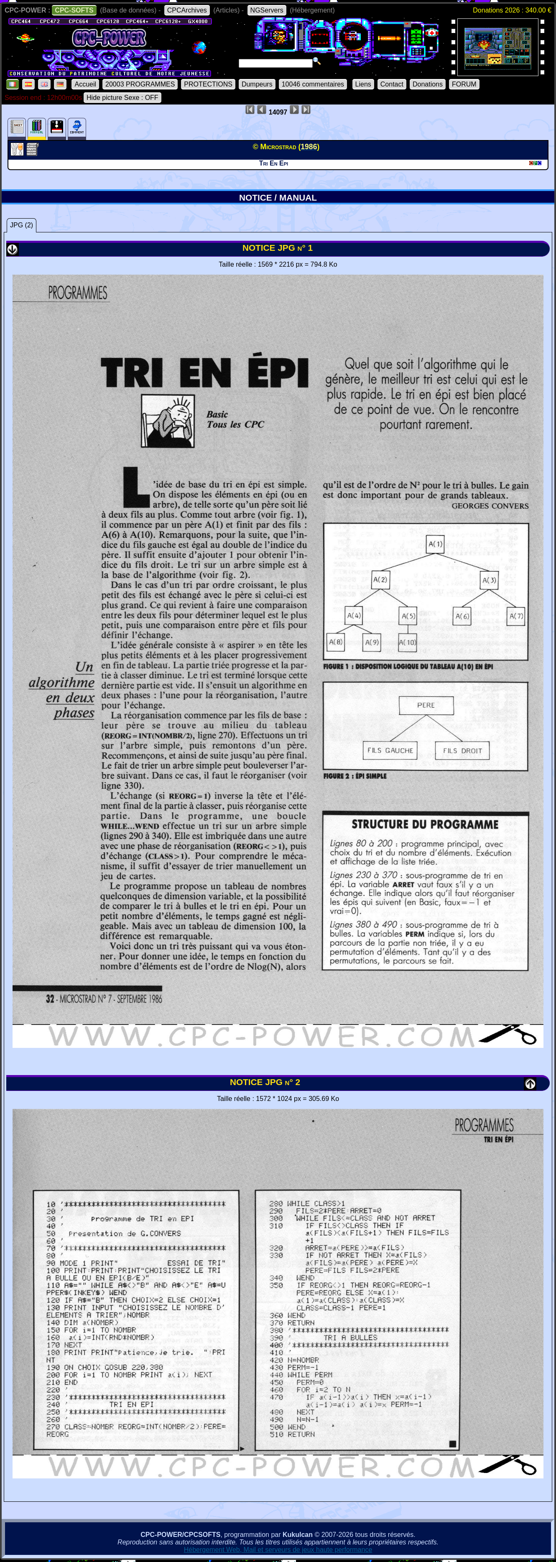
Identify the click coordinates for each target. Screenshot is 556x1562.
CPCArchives (187, 10)
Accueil (85, 84)
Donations (428, 84)
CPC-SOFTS (74, 10)
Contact (391, 84)
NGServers (266, 10)
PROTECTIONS (208, 84)
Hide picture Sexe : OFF (122, 97)
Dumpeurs (257, 84)
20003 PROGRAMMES (140, 84)
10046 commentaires (313, 84)
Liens (363, 84)
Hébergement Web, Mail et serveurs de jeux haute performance (278, 1549)
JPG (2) (21, 225)
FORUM (464, 84)
